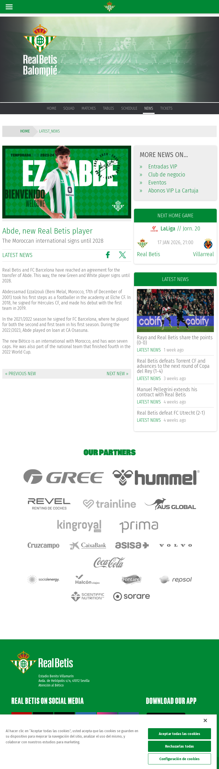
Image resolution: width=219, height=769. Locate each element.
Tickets (166, 108)
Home (51, 108)
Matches (89, 108)
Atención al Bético (51, 662)
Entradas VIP (158, 166)
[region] (108, 741)
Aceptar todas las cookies (179, 734)
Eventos (153, 182)
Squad (68, 108)
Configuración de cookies (179, 759)
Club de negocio (162, 174)
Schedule (129, 108)
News (148, 108)
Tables (108, 108)
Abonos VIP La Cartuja (169, 190)
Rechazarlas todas (179, 746)
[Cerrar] (205, 720)
